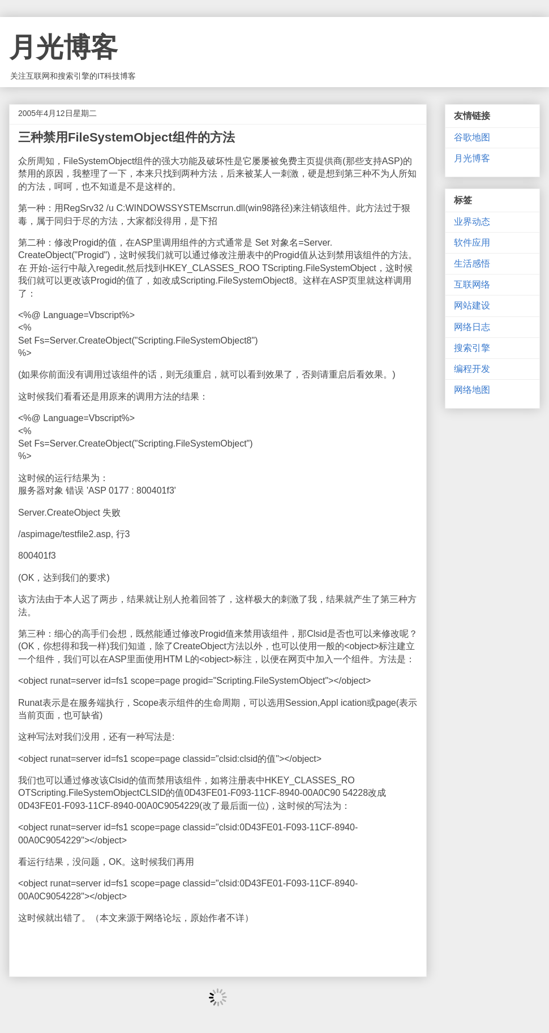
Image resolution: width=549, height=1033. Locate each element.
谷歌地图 (472, 137)
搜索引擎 (472, 348)
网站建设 (472, 305)
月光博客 (63, 47)
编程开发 (472, 369)
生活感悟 (472, 263)
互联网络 (472, 284)
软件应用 (472, 242)
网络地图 (472, 390)
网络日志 (472, 327)
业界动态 (472, 221)
